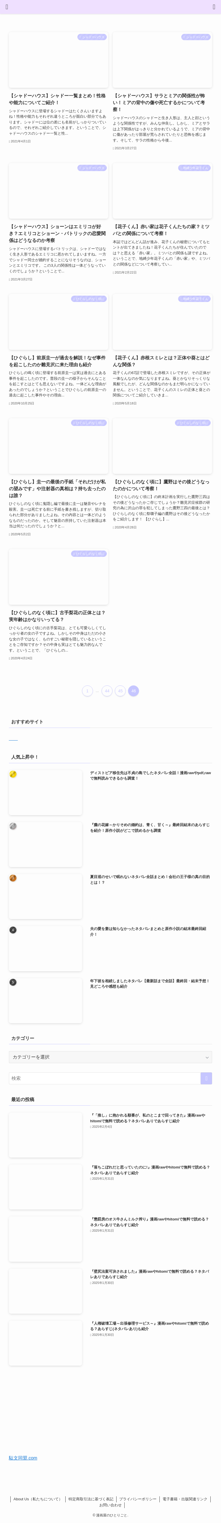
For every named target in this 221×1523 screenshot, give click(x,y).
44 (107, 691)
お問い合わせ (110, 1505)
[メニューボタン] (7, 7)
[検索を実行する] (206, 1078)
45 (120, 691)
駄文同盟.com (23, 1458)
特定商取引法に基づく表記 (90, 1499)
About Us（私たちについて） (38, 1499)
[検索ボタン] (214, 7)
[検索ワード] (110, 1078)
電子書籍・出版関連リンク (185, 1499)
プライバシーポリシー (138, 1499)
